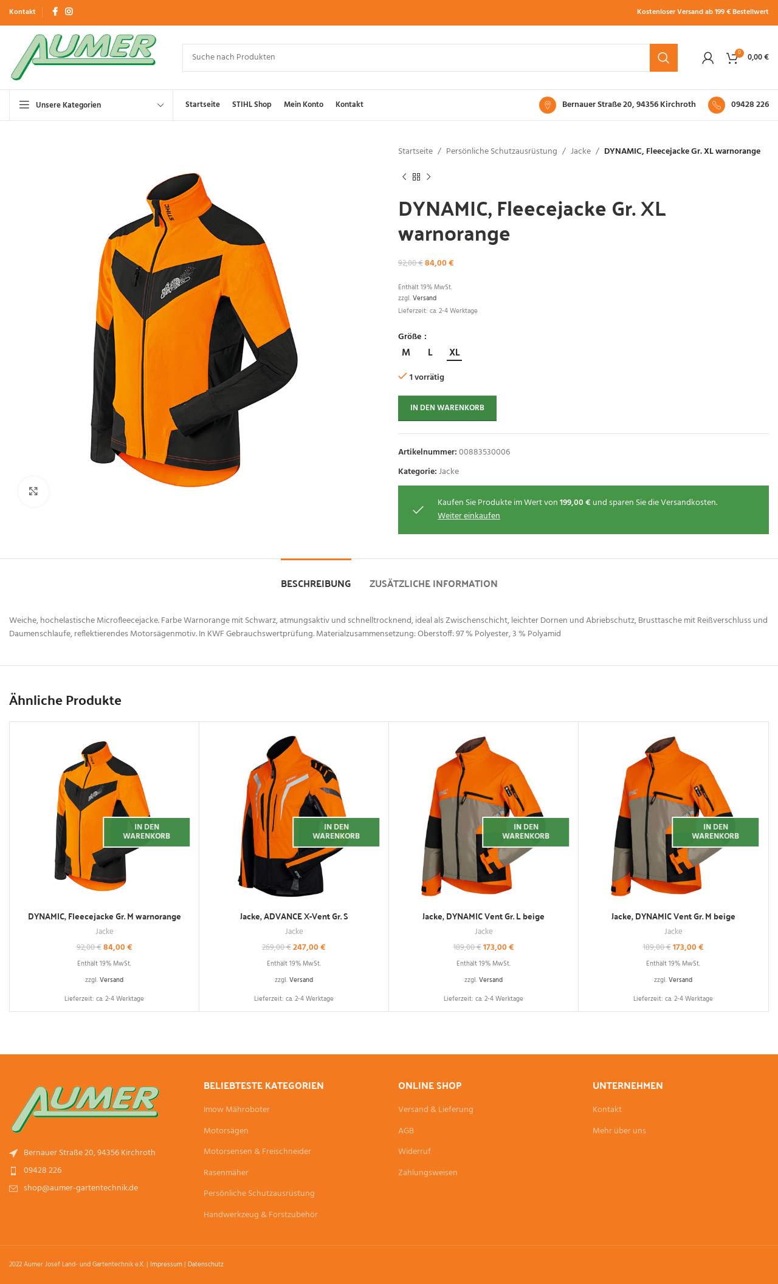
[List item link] (97, 1153)
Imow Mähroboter (237, 1110)
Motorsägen (226, 1131)
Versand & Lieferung (435, 1110)
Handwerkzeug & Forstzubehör (261, 1215)
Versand (424, 298)
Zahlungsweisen (428, 1173)
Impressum (166, 1264)
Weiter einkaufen (469, 516)
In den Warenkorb (447, 408)
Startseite (415, 152)
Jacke (581, 152)
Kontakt (607, 1110)
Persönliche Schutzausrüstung (501, 152)
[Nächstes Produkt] (428, 177)
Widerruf (414, 1152)
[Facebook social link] (55, 12)
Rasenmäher (226, 1173)
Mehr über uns (619, 1131)
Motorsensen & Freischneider (257, 1152)
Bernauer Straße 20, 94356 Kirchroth (629, 105)
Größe (410, 337)
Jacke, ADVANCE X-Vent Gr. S (294, 916)
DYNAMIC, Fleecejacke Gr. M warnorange (104, 916)
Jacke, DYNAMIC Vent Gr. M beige (673, 916)
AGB (406, 1131)
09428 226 (750, 105)
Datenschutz (206, 1264)
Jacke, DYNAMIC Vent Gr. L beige (483, 916)
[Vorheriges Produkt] (404, 177)
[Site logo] (83, 57)
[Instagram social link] (68, 12)
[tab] (316, 577)
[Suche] (430, 58)
